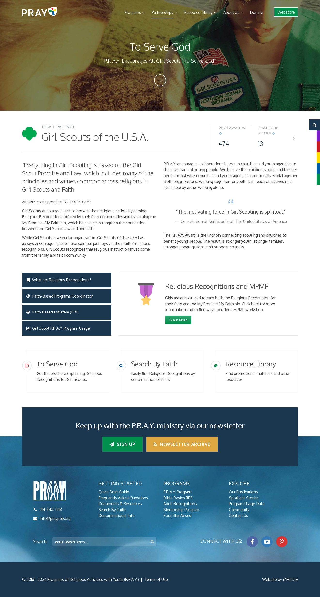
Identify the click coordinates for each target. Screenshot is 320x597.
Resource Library (198, 12)
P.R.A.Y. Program (177, 491)
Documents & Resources (120, 503)
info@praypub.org (55, 518)
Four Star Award (177, 515)
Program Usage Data (246, 503)
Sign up (122, 444)
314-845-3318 (51, 509)
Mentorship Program (181, 509)
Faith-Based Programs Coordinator (59, 296)
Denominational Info (116, 515)
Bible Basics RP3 (178, 497)
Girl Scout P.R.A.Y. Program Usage (58, 328)
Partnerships (162, 12)
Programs (133, 12)
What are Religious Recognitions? (58, 279)
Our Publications (243, 491)
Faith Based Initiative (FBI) (52, 312)
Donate (256, 12)
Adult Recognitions (180, 503)
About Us (231, 12)
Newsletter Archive (182, 444)
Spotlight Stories (244, 497)
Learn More (178, 320)
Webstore (286, 12)
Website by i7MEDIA (280, 579)
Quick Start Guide (113, 491)
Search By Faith (111, 509)
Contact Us (238, 515)
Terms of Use (156, 579)
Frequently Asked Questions (123, 497)
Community (239, 509)
